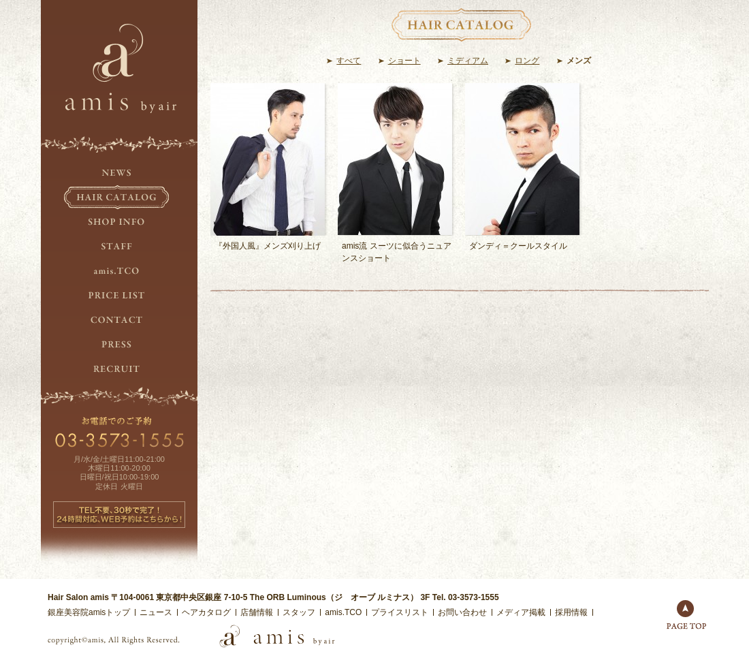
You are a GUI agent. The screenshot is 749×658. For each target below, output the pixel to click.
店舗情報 (256, 612)
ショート (404, 60)
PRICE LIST (119, 295)
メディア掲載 (520, 612)
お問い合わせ (462, 612)
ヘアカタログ (206, 612)
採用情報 (571, 612)
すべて (348, 60)
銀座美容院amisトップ (89, 612)
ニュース (156, 612)
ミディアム (467, 60)
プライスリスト (399, 612)
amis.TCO (119, 271)
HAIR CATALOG (119, 197)
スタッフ (299, 612)
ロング (527, 60)
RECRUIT (119, 369)
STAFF (119, 246)
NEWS (119, 173)
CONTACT (119, 320)
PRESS (119, 344)
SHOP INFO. (119, 222)
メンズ (579, 60)
